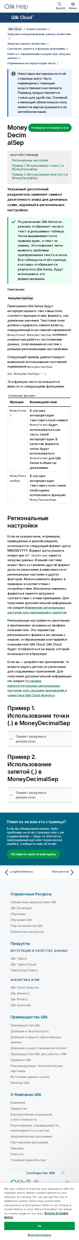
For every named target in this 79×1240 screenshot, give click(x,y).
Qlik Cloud (22, 17)
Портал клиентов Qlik (27, 926)
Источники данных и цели (30, 1077)
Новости (17, 1154)
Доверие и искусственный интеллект (39, 1048)
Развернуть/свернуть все (49, 127)
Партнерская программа (29, 1142)
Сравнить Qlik (21, 1060)
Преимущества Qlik (25, 1025)
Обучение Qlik (21, 920)
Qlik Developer (21, 908)
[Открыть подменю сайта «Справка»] (6, 18)
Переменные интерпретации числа (31, 63)
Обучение (18, 914)
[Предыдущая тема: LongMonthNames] (21, 872)
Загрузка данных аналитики (26, 43)
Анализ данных (36, 29)
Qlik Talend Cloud (23, 964)
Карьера (17, 1148)
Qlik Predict (19, 999)
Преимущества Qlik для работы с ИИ (38, 1054)
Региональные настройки (30, 160)
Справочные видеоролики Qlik (33, 902)
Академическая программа (31, 1136)
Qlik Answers (20, 993)
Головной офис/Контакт (28, 1160)
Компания (18, 1102)
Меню (73, 8)
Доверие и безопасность (30, 1031)
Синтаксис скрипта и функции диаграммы (36, 48)
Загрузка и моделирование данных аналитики (39, 34)
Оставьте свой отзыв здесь (33, 854)
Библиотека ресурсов (27, 931)
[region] (39, 1211)
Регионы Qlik (20, 1082)
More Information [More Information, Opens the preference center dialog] (39, 1235)
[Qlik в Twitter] (63, 1173)
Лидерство (19, 1108)
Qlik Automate (21, 1005)
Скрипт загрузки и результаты (31, 738)
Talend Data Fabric (24, 970)
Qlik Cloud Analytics (25, 987)
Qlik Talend (19, 958)
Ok (39, 1226)
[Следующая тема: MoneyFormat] (58, 872)
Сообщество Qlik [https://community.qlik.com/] (40, 1173)
